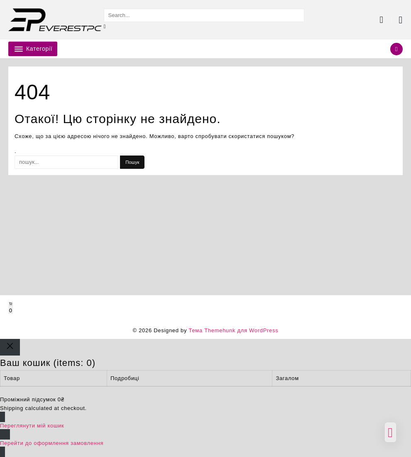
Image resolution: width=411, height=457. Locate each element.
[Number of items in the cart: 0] (10, 307)
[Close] (10, 347)
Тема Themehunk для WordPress (233, 330)
